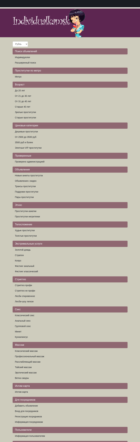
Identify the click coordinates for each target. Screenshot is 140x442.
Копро (18, 260)
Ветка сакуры (22, 378)
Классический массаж (26, 351)
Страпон (19, 255)
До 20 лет (20, 90)
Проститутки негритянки (27, 216)
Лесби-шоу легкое (24, 301)
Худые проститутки (25, 230)
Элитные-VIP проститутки (28, 148)
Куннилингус (21, 337)
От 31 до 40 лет (23, 101)
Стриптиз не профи (25, 290)
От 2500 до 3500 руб (25, 137)
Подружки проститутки (26, 191)
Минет (18, 331)
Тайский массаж (23, 367)
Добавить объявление (26, 405)
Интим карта (21, 392)
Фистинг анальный (24, 266)
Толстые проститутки (26, 236)
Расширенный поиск (25, 62)
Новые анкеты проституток (29, 175)
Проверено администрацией (30, 161)
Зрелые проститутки (25, 112)
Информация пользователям (30, 436)
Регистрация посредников (28, 416)
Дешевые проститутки (26, 131)
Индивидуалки (22, 57)
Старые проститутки (25, 117)
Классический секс (24, 315)
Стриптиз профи (23, 285)
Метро (18, 76)
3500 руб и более (24, 142)
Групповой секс (23, 326)
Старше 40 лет (22, 106)
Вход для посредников (26, 411)
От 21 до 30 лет (23, 96)
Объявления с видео (26, 181)
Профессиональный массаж (29, 356)
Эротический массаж (26, 372)
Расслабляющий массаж (28, 362)
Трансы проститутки (25, 186)
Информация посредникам (29, 422)
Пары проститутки (24, 197)
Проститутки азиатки (25, 211)
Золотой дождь (23, 250)
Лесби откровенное (25, 296)
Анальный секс (23, 320)
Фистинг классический (26, 271)
